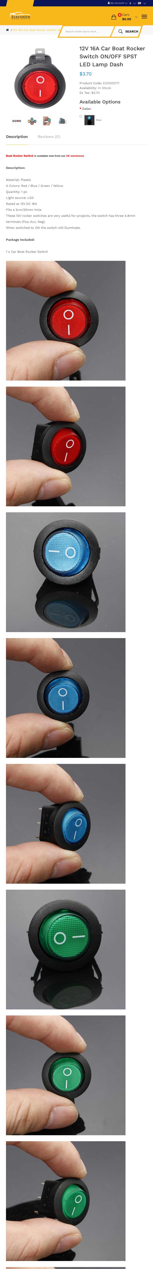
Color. (87, 109)
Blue (90, 120)
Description (17, 136)
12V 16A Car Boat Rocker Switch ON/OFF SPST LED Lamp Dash (56, 30)
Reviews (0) (49, 136)
